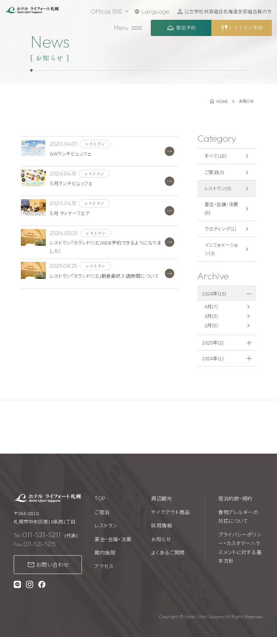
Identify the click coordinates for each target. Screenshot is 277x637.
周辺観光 (161, 498)
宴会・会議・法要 (112, 539)
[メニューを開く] (128, 28)
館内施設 (104, 552)
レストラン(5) (218, 188)
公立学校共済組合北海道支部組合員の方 (228, 11)
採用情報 (161, 525)
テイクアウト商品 (170, 512)
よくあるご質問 (168, 552)
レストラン (105, 525)
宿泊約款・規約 (235, 498)
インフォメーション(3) (221, 249)
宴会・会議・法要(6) (221, 208)
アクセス (104, 566)
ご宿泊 (102, 512)
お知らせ (161, 539)
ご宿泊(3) (214, 172)
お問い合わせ (52, 564)
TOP (100, 498)
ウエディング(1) (221, 228)
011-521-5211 (41, 534)
